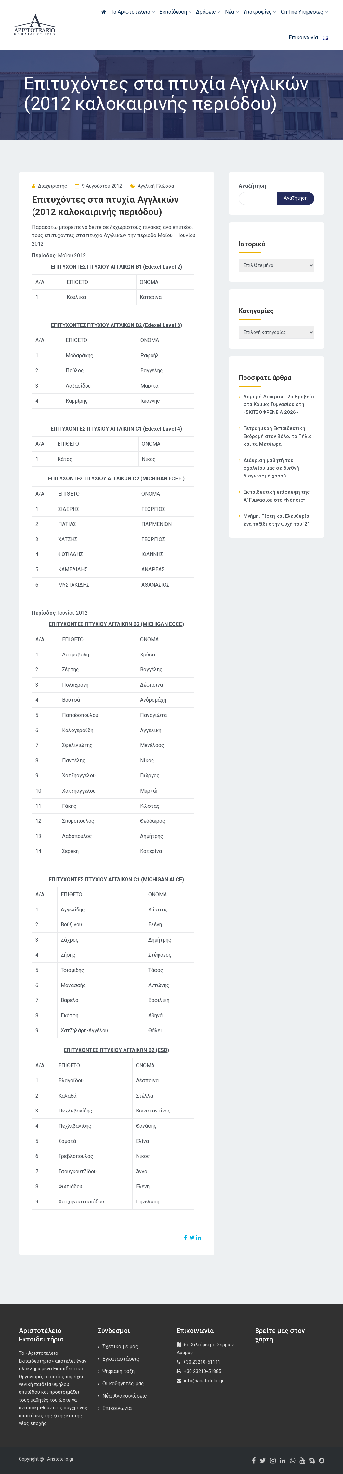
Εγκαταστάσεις (120, 1359)
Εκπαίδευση (175, 12)
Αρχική (103, 11)
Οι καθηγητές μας (123, 1383)
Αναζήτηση (252, 186)
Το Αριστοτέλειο (133, 12)
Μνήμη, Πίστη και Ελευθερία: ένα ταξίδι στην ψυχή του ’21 (277, 520)
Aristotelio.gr (60, 1459)
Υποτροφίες (259, 12)
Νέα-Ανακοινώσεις (124, 1396)
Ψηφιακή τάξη (118, 1371)
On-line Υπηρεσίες (304, 12)
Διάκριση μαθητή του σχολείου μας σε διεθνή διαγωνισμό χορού (271, 468)
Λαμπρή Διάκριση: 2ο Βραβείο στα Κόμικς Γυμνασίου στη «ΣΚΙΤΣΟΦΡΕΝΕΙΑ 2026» (279, 404)
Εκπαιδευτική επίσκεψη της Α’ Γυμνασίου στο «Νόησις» (277, 496)
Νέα (232, 12)
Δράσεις (208, 12)
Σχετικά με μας (120, 1346)
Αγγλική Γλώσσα (156, 186)
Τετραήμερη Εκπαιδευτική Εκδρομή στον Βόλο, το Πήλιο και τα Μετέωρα (278, 436)
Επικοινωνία (303, 37)
